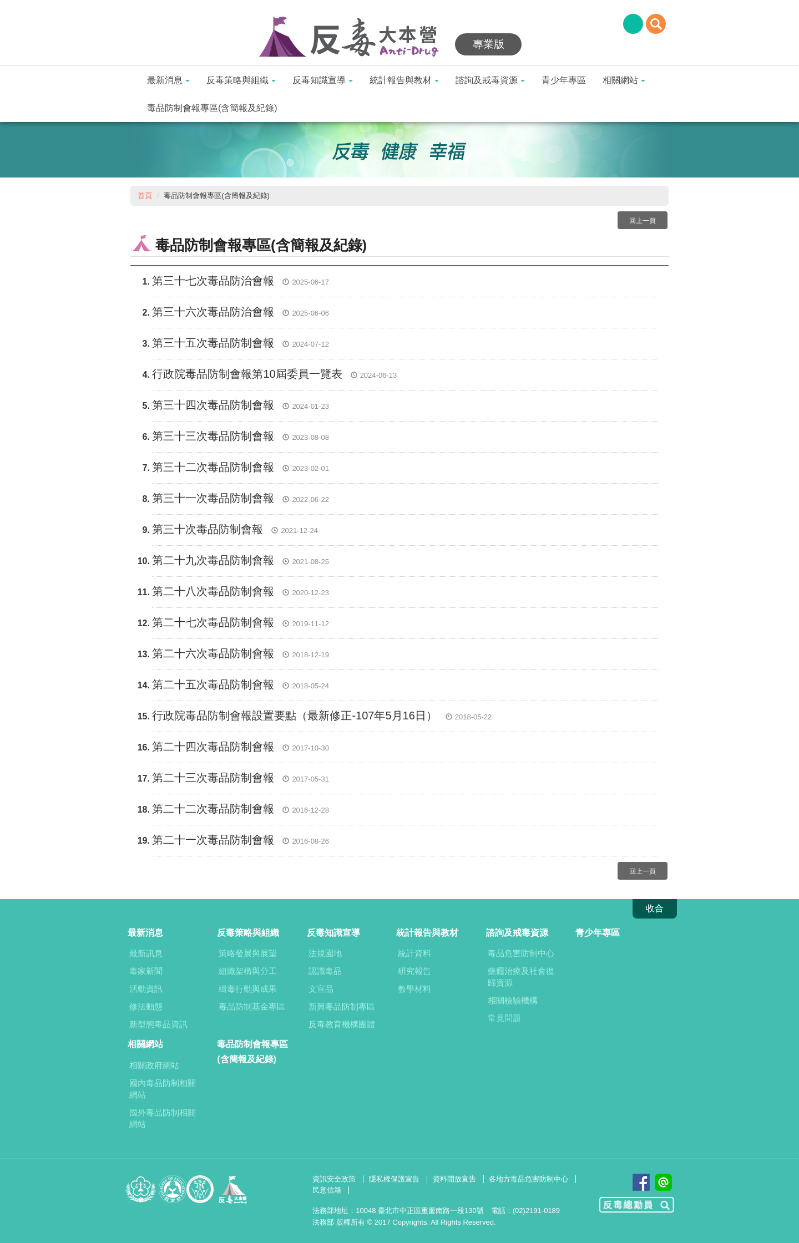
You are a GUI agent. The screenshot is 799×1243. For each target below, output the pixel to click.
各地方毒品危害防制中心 (528, 1179)
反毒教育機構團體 (342, 1024)
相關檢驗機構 (513, 1000)
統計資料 (414, 953)
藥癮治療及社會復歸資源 (521, 976)
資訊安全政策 (334, 1179)
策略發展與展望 (248, 953)
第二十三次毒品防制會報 (213, 778)
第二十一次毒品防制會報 (213, 840)
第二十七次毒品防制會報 (213, 622)
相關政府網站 (154, 1065)
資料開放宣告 (454, 1179)
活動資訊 (146, 988)
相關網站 (624, 80)
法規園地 (325, 953)
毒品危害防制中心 (521, 953)
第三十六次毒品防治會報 (213, 312)
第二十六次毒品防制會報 (213, 653)
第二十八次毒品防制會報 (213, 591)
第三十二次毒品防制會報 (213, 467)
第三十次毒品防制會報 (207, 529)
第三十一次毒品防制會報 (213, 498)
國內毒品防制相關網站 (162, 1088)
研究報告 (414, 971)
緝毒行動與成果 (248, 988)
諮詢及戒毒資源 (490, 80)
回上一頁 (642, 221)
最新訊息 (146, 953)
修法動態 (146, 1006)
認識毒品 (325, 971)
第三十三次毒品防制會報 (213, 436)
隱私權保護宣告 (394, 1179)
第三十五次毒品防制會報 (213, 343)
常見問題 (504, 1018)
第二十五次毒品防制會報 (213, 684)
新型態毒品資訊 (158, 1024)
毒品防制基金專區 (252, 1006)
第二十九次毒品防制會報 (213, 560)
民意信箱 (326, 1190)
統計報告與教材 (404, 80)
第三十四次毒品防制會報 (213, 405)
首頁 (145, 195)
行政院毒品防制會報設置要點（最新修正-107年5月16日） (294, 715)
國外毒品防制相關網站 (162, 1118)
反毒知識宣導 (322, 80)
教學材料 (414, 988)
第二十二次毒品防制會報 (213, 809)
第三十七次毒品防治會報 (213, 281)
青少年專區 (564, 80)
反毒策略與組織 (241, 80)
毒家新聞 (146, 971)
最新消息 (168, 80)
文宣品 (321, 988)
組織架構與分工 (248, 971)
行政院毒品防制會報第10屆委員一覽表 (247, 374)
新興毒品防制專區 (342, 1006)
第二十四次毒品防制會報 (213, 746)
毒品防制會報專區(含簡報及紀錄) (212, 108)
